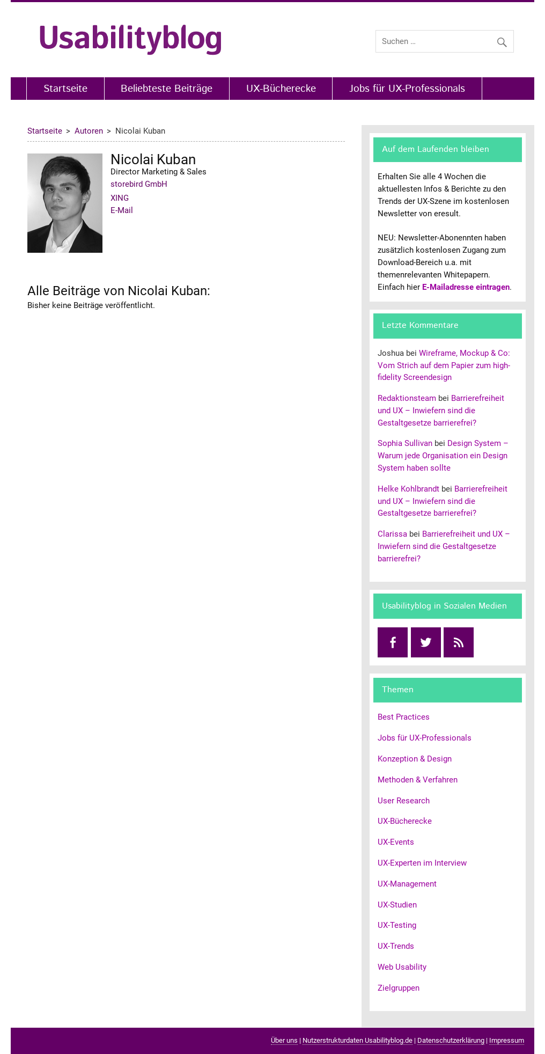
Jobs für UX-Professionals (407, 89)
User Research (404, 801)
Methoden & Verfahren (418, 780)
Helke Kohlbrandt (408, 489)
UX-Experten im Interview (422, 863)
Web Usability (402, 967)
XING (120, 198)
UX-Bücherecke (281, 89)
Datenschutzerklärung (450, 1040)
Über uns (284, 1040)
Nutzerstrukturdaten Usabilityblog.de (358, 1040)
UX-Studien (397, 905)
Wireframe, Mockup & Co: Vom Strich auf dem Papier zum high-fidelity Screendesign (444, 365)
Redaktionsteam (407, 398)
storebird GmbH (139, 184)
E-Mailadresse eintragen (466, 287)
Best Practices (404, 717)
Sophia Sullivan (405, 443)
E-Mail (122, 210)
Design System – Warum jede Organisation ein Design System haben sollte (443, 455)
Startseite (65, 89)
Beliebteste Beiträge (166, 89)
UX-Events (396, 842)
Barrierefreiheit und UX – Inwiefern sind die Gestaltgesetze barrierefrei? (441, 410)
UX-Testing (397, 925)
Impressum (506, 1040)
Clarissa (392, 534)
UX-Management (407, 884)
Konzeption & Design (415, 759)
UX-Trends (396, 946)
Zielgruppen (398, 988)
